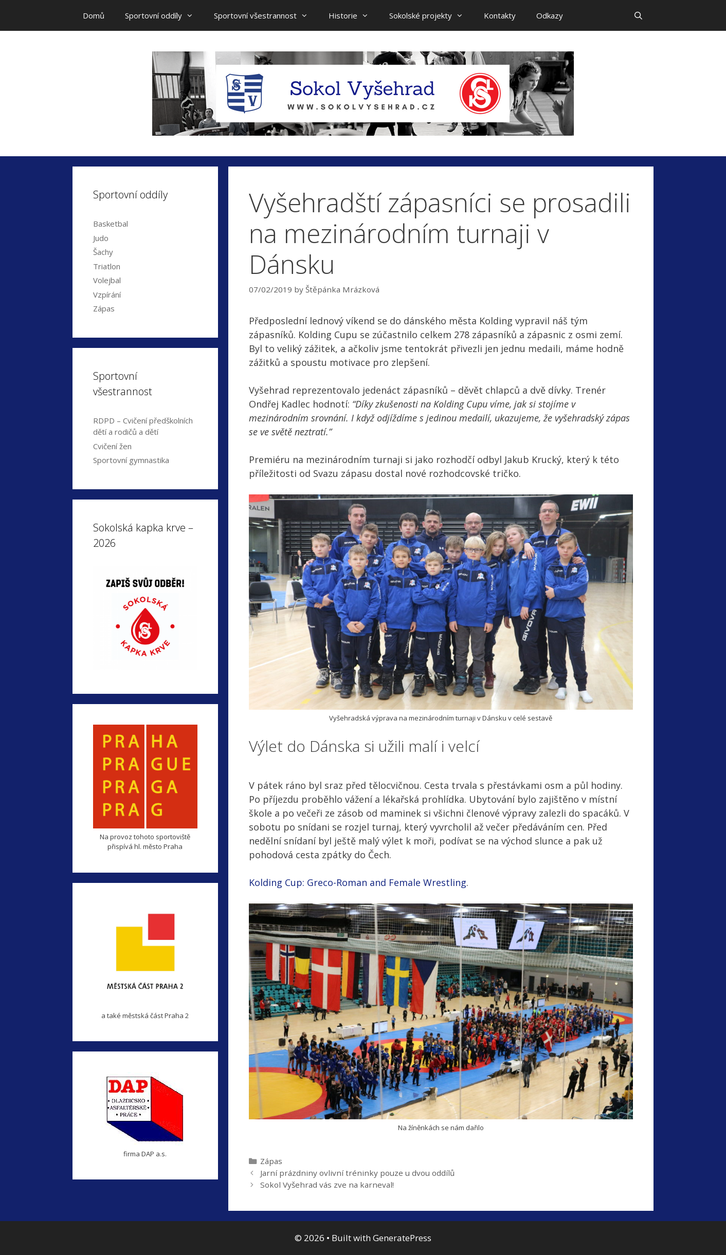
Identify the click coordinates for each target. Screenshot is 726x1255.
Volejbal (107, 280)
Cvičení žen (112, 446)
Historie (354, 15)
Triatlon (106, 266)
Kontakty (500, 15)
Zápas (271, 1161)
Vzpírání (107, 294)
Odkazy (549, 15)
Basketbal (110, 223)
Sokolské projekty (431, 15)
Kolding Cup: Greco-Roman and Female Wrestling (357, 882)
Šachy (103, 252)
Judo (100, 238)
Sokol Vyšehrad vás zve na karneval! (327, 1184)
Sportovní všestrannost (266, 15)
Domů (93, 15)
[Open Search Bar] (638, 15)
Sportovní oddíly (164, 15)
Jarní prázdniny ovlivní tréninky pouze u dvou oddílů (357, 1173)
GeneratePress (402, 1238)
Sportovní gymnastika (131, 460)
